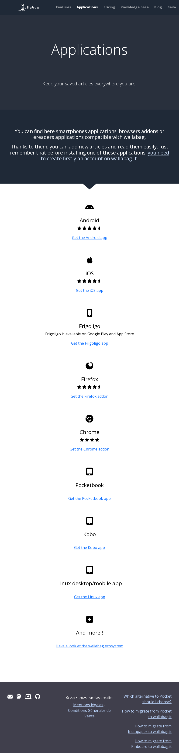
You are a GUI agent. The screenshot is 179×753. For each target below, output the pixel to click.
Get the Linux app (89, 596)
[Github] (37, 696)
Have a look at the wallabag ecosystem (89, 646)
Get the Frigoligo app (89, 343)
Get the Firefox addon (89, 396)
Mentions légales (88, 704)
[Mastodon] (19, 696)
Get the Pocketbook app (89, 498)
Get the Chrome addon (89, 449)
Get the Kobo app (89, 547)
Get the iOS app (89, 290)
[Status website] (28, 696)
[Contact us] (10, 696)
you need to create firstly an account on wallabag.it (105, 155)
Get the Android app (89, 237)
